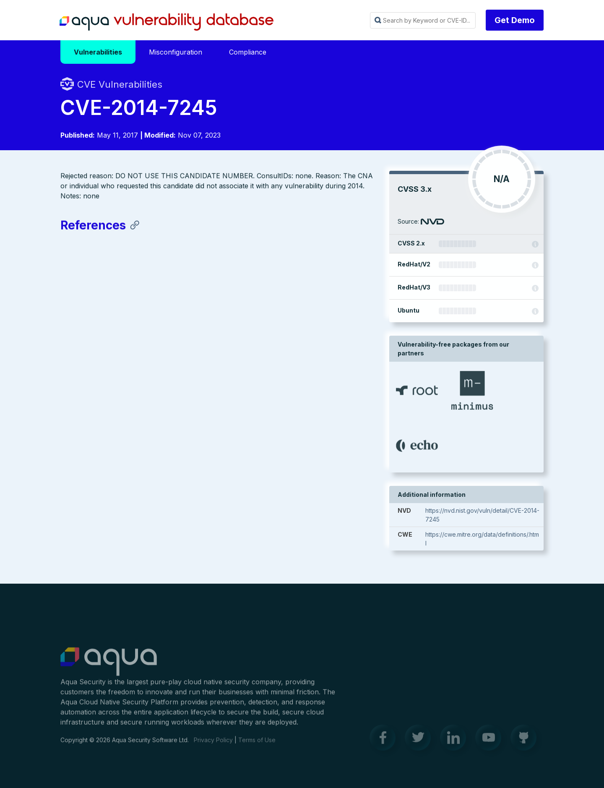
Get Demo (515, 20)
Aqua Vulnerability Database (166, 22)
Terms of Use (257, 743)
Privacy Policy (213, 743)
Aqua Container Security (108, 665)
